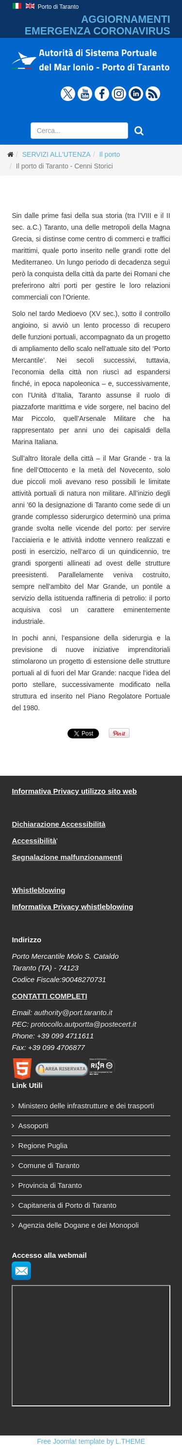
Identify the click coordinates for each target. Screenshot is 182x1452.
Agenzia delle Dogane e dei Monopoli (78, 1225)
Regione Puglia (42, 1145)
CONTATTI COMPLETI (49, 996)
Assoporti (33, 1125)
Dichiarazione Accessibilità (58, 824)
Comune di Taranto (48, 1165)
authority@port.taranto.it (73, 1012)
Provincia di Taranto (50, 1185)
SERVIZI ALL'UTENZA (56, 154)
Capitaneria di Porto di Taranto (67, 1205)
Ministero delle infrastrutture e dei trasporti (86, 1106)
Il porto (109, 154)
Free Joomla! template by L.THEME (91, 1441)
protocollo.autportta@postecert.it (83, 1024)
